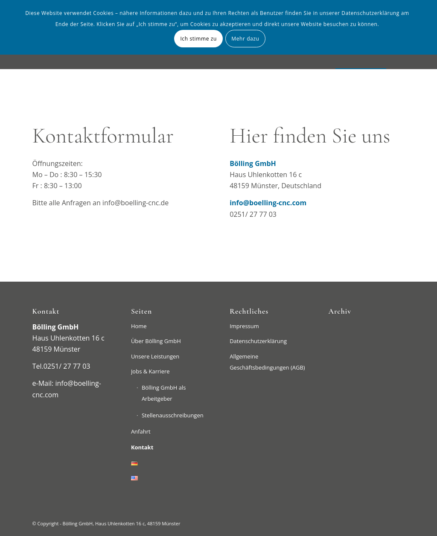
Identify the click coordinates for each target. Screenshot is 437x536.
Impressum (244, 326)
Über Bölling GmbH (156, 341)
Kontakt (142, 447)
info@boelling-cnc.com (268, 202)
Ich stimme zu (198, 38)
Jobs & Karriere (150, 371)
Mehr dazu (245, 38)
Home (139, 326)
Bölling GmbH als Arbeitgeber (164, 393)
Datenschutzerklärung (258, 341)
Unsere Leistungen (155, 356)
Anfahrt (141, 431)
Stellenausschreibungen (173, 415)
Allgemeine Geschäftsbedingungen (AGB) (267, 361)
